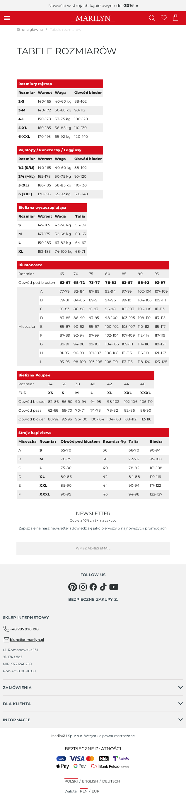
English (90, 781)
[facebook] (93, 587)
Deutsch (111, 781)
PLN (84, 791)
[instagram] (83, 587)
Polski (71, 781)
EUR (96, 791)
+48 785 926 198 (21, 628)
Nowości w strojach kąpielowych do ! (93, 5)
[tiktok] (103, 587)
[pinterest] (72, 587)
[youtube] (113, 587)
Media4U (59, 736)
